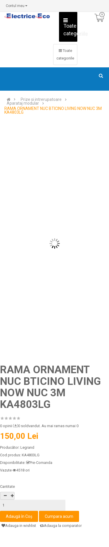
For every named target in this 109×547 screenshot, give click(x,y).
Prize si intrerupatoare (41, 99)
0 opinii (6, 426)
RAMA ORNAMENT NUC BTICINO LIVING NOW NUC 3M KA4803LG (53, 110)
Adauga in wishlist (18, 525)
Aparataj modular (23, 103)
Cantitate (7, 486)
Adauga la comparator (61, 525)
